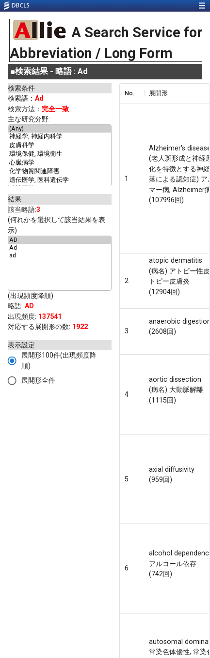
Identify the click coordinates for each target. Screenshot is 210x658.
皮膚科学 (59, 145)
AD (59, 240)
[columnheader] (132, 93)
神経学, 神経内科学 (59, 137)
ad (59, 255)
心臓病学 (59, 163)
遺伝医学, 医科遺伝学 (59, 180)
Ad (59, 248)
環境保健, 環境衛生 (59, 154)
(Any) (59, 129)
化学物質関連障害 (59, 171)
